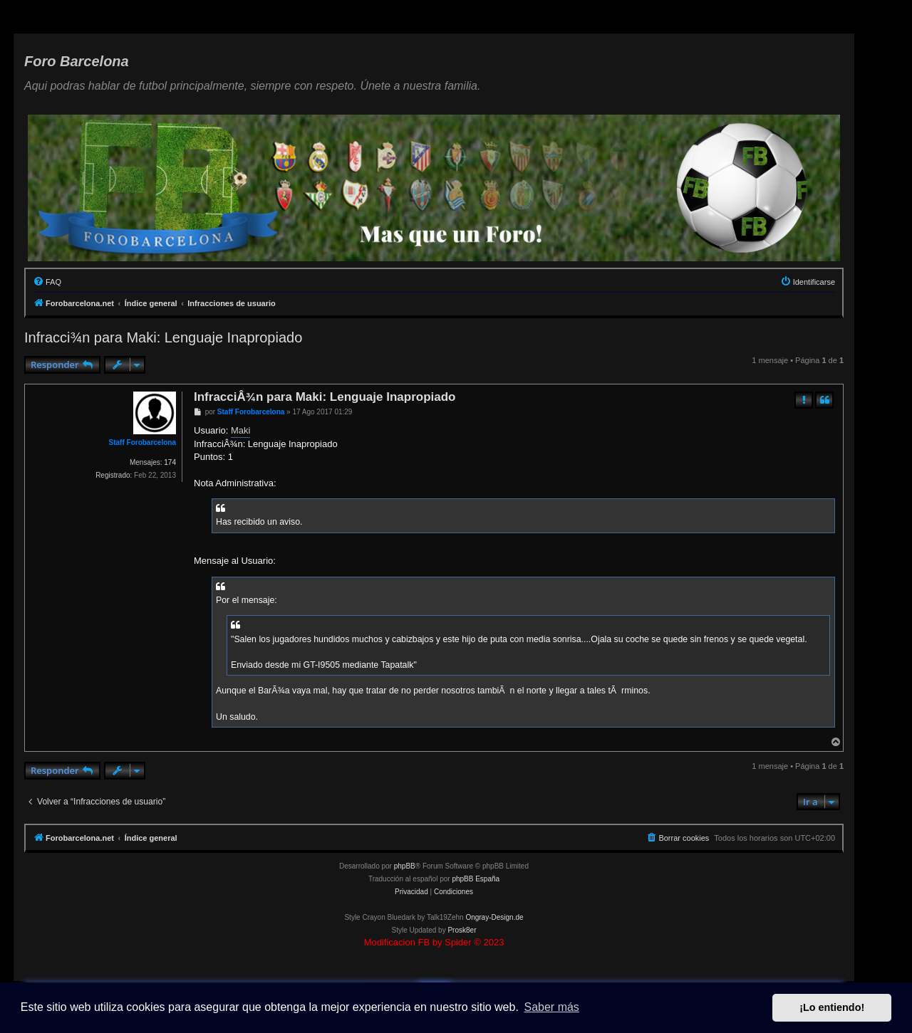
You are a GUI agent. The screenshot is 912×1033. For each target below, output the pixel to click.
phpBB (404, 866)
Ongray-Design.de (494, 917)
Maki (240, 430)
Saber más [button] (551, 1007)
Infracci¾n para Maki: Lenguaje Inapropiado (163, 337)
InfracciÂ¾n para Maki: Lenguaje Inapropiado (324, 397)
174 (170, 462)
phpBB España (475, 879)
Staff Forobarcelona (142, 442)
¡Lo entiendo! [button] (831, 1007)
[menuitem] (47, 281)
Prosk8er (461, 930)
